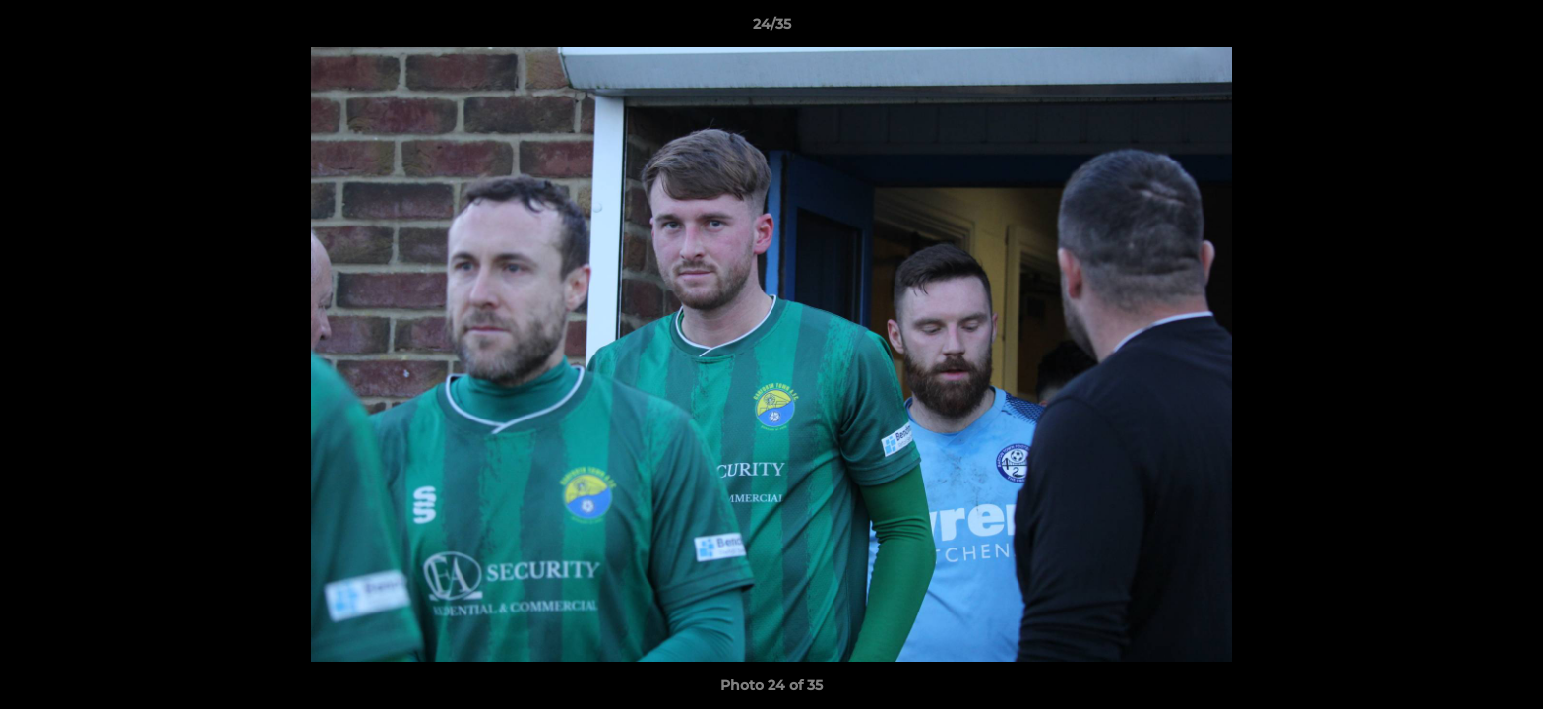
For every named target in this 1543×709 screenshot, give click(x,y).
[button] (1507, 28)
